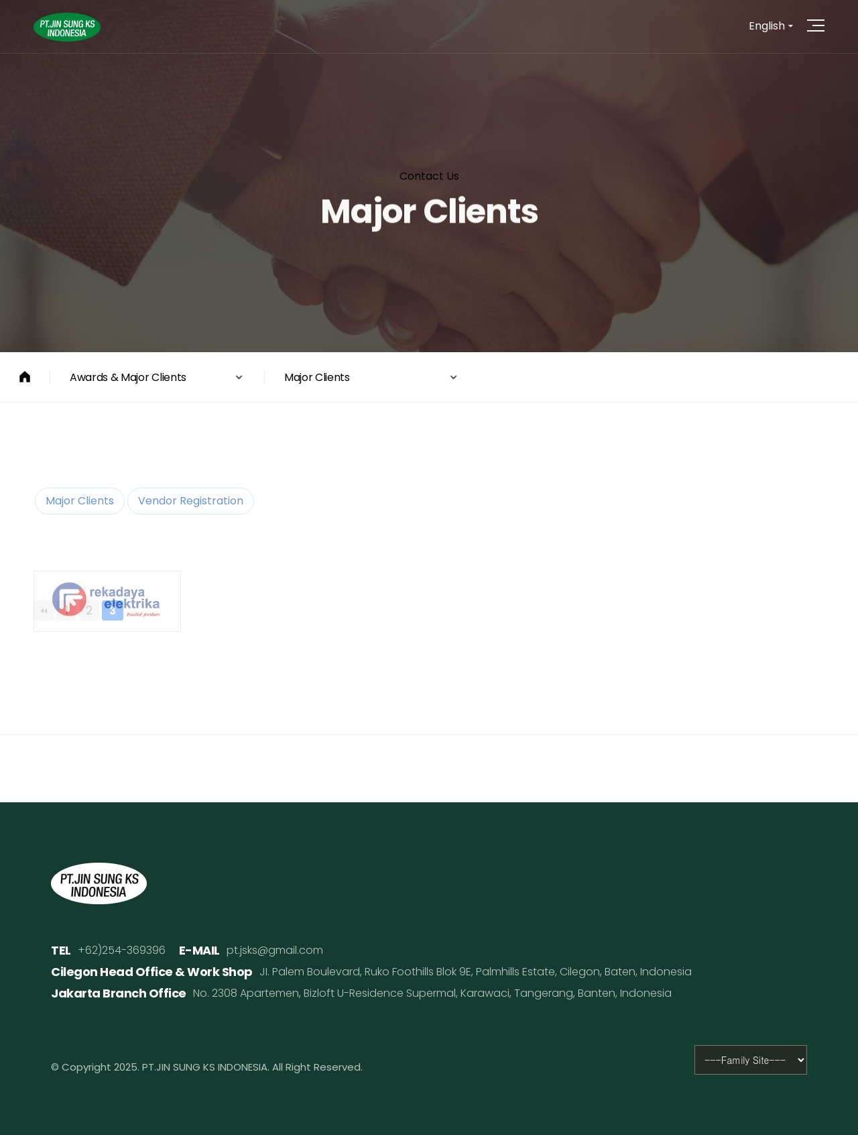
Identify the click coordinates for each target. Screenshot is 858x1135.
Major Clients (80, 500)
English (767, 26)
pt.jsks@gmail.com (275, 950)
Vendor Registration (190, 500)
